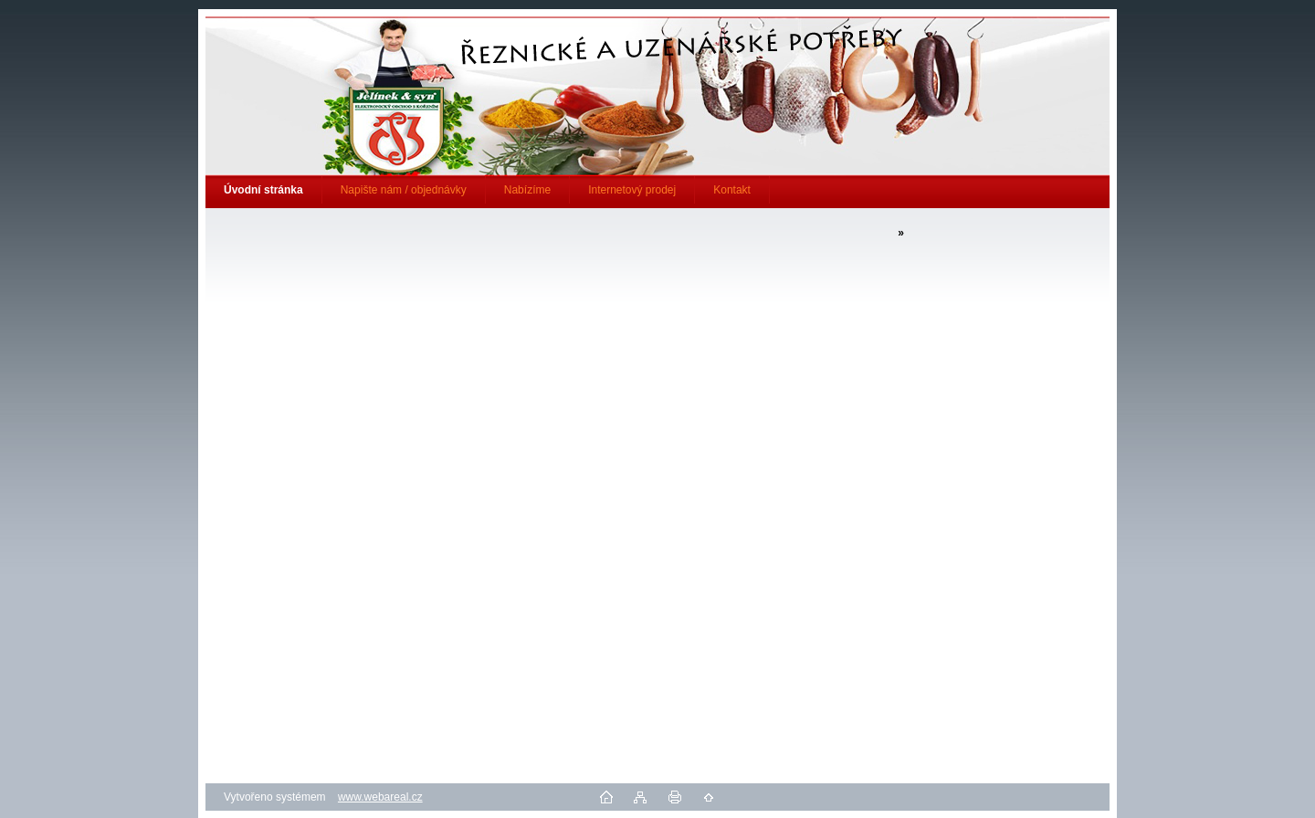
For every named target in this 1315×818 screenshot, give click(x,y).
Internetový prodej (632, 190)
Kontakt (732, 190)
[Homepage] (263, 190)
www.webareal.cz (380, 797)
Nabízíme (527, 190)
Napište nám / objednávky (404, 190)
